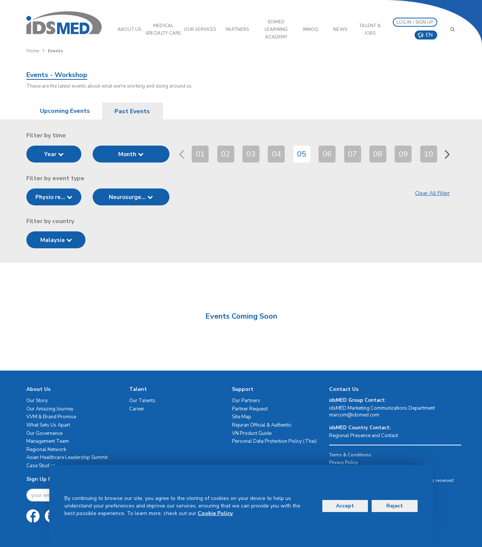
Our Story (37, 400)
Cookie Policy (215, 513)
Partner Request (250, 409)
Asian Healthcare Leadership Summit (67, 457)
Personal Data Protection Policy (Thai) (274, 441)
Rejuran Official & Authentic (261, 425)
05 (301, 154)
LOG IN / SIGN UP (415, 22)
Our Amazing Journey (49, 409)
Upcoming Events (65, 111)
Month (130, 154)
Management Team (47, 441)
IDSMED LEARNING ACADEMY (276, 29)
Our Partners (246, 400)
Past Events (132, 111)
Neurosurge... (131, 197)
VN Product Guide (252, 433)
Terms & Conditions (350, 455)
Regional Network (46, 449)
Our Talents (142, 400)
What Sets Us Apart (48, 425)
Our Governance (44, 433)
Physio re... (53, 197)
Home (32, 51)
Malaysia (56, 240)
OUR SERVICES (200, 29)
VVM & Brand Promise (51, 416)
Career (136, 409)
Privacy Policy (343, 462)
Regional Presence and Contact (363, 435)
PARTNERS (237, 29)
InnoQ (311, 29)
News (340, 29)
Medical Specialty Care (163, 29)
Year (54, 154)
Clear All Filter (432, 193)
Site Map (241, 416)
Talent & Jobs (370, 29)
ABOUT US (129, 29)
